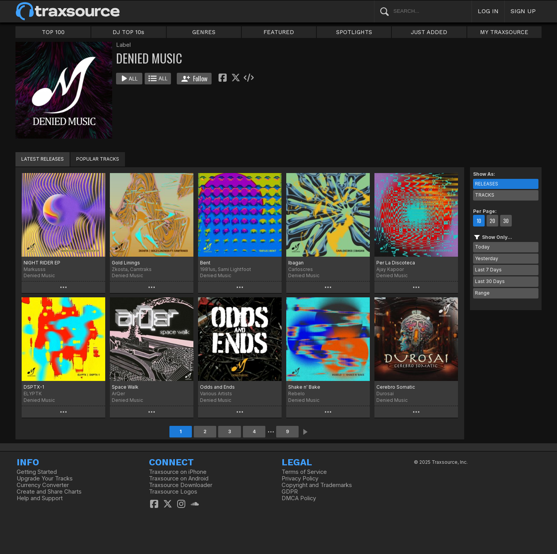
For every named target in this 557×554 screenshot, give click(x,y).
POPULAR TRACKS (97, 159)
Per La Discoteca (395, 263)
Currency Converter (43, 485)
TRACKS (484, 195)
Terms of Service (304, 471)
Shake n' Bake (304, 387)
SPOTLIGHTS (354, 32)
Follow (194, 78)
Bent (205, 263)
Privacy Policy (300, 478)
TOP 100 (53, 32)
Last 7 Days (488, 270)
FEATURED (278, 32)
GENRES (203, 32)
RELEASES (486, 184)
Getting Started (37, 471)
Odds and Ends (217, 387)
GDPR (290, 491)
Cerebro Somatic (395, 387)
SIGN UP (523, 11)
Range (482, 293)
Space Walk (125, 387)
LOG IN (488, 11)
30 (506, 221)
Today (482, 247)
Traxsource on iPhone (178, 471)
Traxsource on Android (178, 478)
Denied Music (39, 275)
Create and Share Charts (49, 491)
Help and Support (40, 498)
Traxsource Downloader (180, 485)
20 (492, 221)
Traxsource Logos (173, 491)
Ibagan (296, 263)
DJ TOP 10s (128, 32)
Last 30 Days (490, 281)
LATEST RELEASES (42, 159)
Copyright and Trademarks (317, 485)
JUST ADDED (429, 32)
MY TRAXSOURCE (504, 32)
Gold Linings (126, 263)
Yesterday (486, 258)
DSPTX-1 (34, 387)
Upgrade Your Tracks (45, 478)
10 (479, 221)
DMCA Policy (299, 498)
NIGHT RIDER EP (42, 263)
